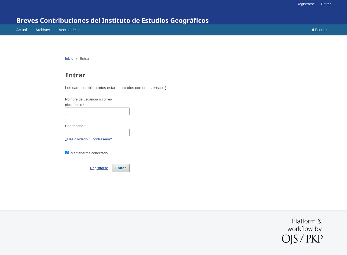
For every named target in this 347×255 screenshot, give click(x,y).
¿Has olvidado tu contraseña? (88, 139)
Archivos (43, 30)
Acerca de (68, 30)
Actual (21, 30)
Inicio (69, 58)
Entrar (326, 4)
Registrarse (306, 4)
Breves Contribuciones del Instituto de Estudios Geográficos (112, 20)
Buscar (319, 30)
